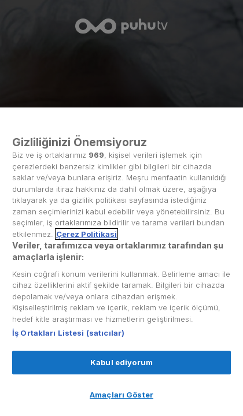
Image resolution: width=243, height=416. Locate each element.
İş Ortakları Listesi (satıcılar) (68, 332)
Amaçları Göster (121, 394)
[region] (121, 261)
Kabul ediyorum (121, 362)
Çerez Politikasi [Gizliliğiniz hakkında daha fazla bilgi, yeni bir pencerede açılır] (86, 234)
